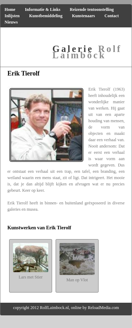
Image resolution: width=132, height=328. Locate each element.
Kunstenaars (83, 15)
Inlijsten (12, 15)
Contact (112, 15)
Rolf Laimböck (87, 52)
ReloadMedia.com (103, 307)
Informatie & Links (43, 9)
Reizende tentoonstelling (92, 9)
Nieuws (11, 22)
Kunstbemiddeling (46, 15)
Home (10, 9)
